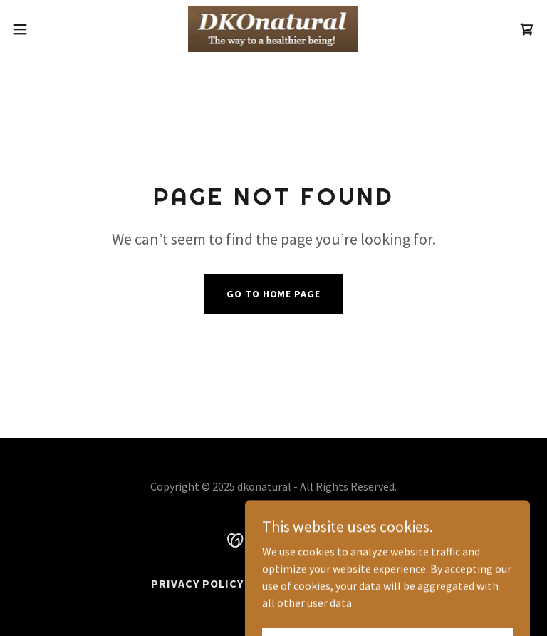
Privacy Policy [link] (197, 583)
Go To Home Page (273, 293)
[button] (46, 29)
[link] (273, 29)
